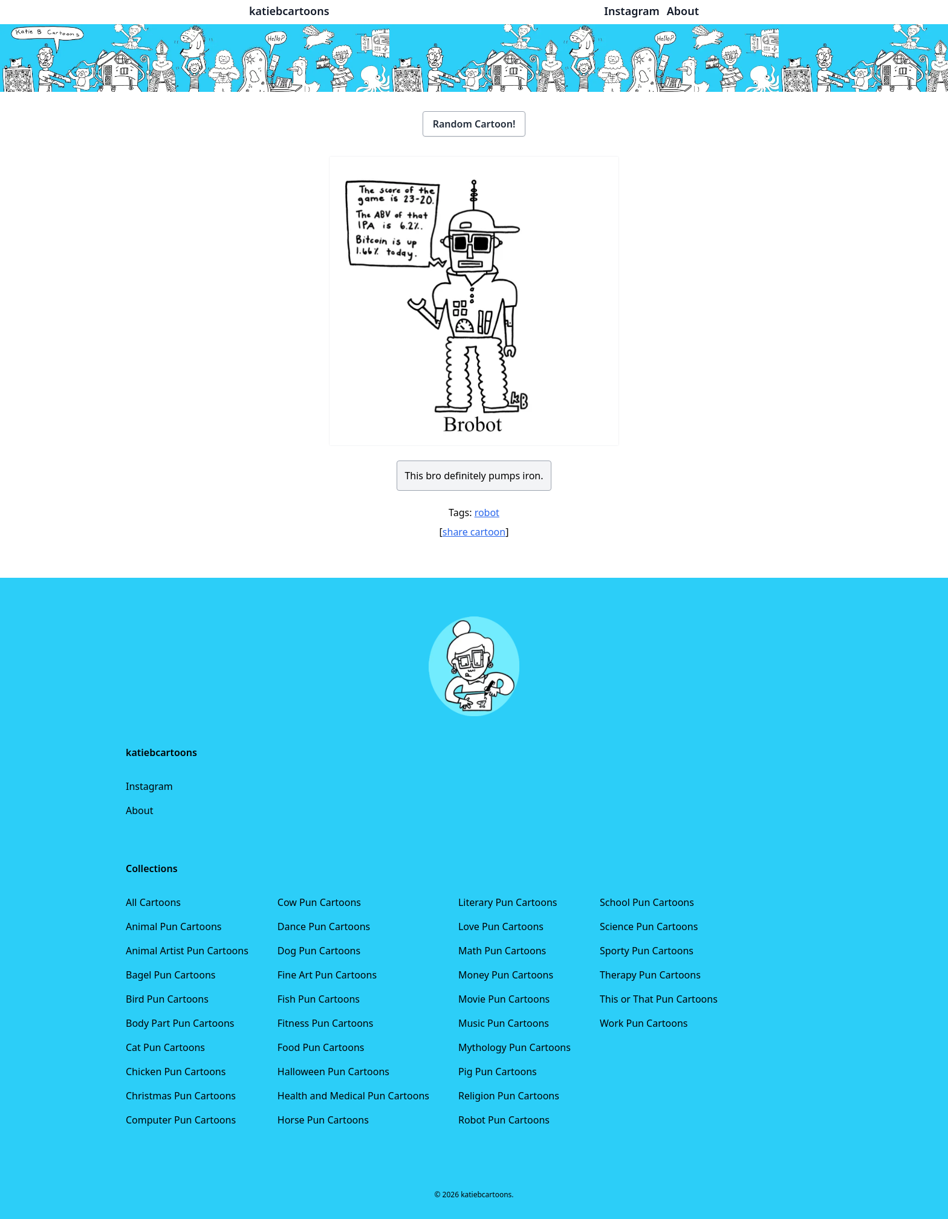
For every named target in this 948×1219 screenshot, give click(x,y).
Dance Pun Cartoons (324, 926)
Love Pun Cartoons (501, 926)
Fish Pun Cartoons (319, 999)
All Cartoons (153, 902)
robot (487, 512)
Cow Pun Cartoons (319, 902)
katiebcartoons (289, 11)
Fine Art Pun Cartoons (327, 974)
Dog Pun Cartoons (319, 950)
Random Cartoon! (474, 124)
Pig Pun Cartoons (497, 1071)
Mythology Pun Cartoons (514, 1047)
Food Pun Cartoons (321, 1047)
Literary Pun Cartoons (507, 902)
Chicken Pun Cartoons (176, 1071)
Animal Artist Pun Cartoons (187, 950)
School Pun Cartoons (647, 902)
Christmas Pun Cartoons (181, 1095)
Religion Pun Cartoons (508, 1095)
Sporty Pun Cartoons (646, 950)
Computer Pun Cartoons (181, 1120)
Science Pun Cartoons (649, 926)
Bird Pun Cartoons (167, 999)
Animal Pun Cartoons (173, 926)
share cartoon (474, 531)
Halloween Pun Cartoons (333, 1071)
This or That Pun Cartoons (659, 999)
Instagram (149, 786)
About (139, 810)
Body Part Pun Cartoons (180, 1023)
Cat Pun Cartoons (165, 1047)
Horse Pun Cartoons (323, 1120)
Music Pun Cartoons (503, 1023)
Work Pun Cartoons (644, 1023)
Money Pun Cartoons (505, 974)
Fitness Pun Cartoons (326, 1023)
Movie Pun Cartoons (504, 999)
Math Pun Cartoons (502, 950)
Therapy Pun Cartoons (650, 974)
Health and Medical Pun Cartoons (353, 1095)
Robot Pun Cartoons (504, 1120)
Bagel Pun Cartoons (171, 974)
